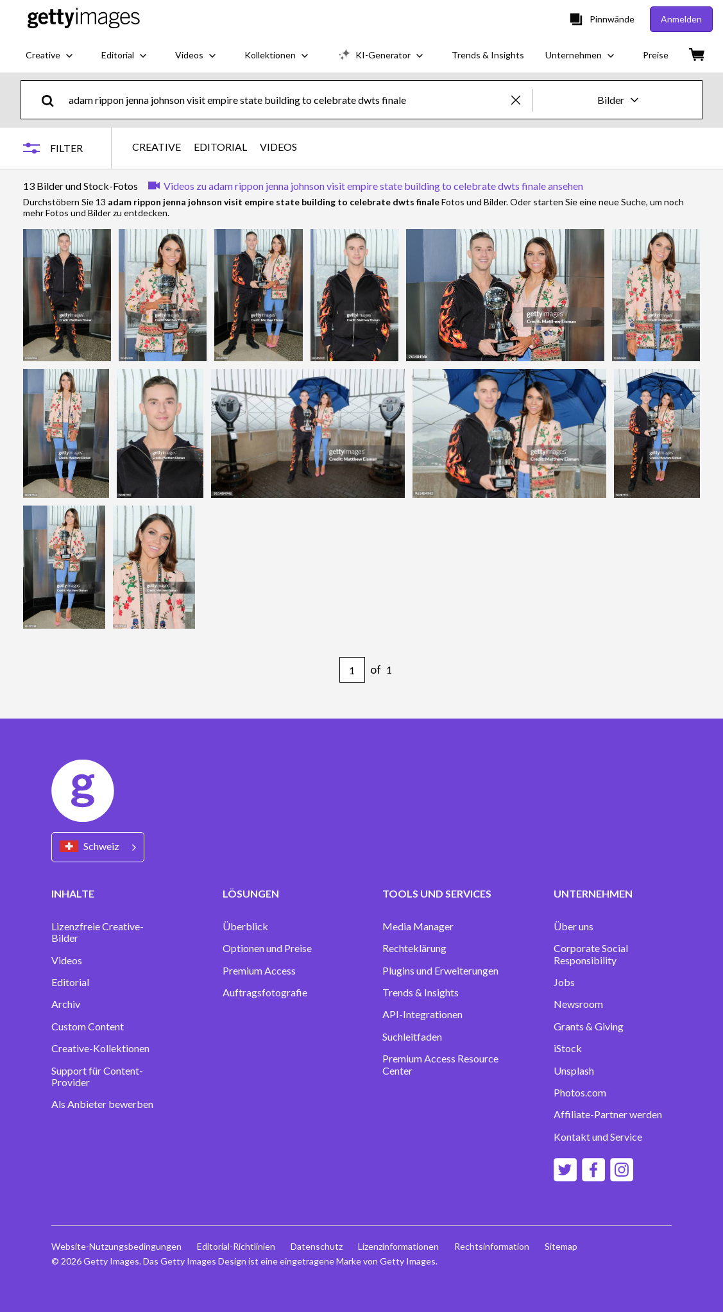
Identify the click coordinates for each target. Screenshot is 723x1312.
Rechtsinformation (491, 1246)
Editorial (70, 982)
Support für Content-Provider (97, 1076)
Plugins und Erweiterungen (440, 970)
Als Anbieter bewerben (102, 1104)
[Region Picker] (97, 847)
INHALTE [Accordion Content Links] (72, 893)
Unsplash (574, 1071)
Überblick (245, 926)
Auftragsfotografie (265, 992)
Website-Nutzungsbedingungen (116, 1246)
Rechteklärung (414, 948)
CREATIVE (156, 147)
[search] (53, 100)
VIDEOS (278, 147)
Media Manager (418, 926)
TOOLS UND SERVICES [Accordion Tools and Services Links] (436, 893)
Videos (66, 960)
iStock (568, 1048)
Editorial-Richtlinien (236, 1246)
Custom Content (87, 1026)
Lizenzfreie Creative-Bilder (97, 932)
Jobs (564, 982)
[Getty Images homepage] (84, 19)
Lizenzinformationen (398, 1246)
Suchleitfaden (412, 1037)
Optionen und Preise (267, 948)
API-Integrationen (422, 1014)
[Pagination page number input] (352, 670)
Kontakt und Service (598, 1137)
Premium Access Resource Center (440, 1064)
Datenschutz (317, 1246)
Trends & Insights (420, 992)
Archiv (65, 1004)
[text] (287, 99)
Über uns (573, 926)
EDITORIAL (220, 147)
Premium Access (259, 970)
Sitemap (561, 1246)
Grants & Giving (589, 1026)
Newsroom (578, 1004)
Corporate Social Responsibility (591, 954)
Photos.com (580, 1092)
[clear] (521, 100)
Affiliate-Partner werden (608, 1114)
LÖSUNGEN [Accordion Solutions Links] (251, 893)
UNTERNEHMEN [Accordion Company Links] (593, 893)
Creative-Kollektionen (100, 1048)
